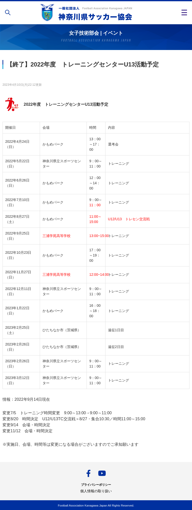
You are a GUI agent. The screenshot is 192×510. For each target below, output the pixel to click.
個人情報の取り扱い (96, 491)
